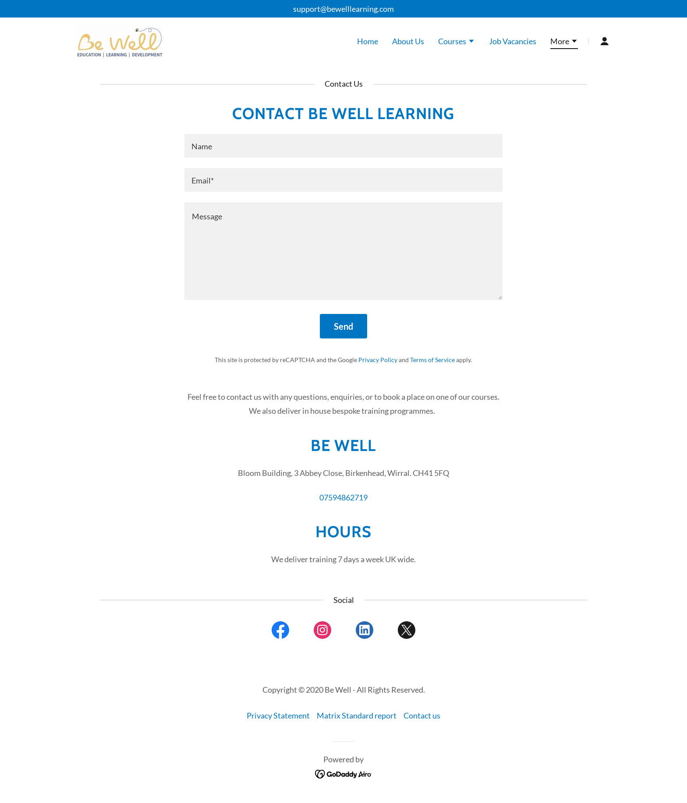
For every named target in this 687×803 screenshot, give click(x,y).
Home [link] (367, 41)
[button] (456, 42)
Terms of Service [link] (432, 359)
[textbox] (343, 146)
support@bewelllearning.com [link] (343, 9)
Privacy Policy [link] (377, 359)
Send (343, 326)
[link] (118, 40)
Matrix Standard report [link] (357, 715)
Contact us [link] (422, 715)
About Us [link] (408, 41)
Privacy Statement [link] (278, 715)
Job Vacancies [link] (512, 41)
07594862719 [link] (343, 497)
